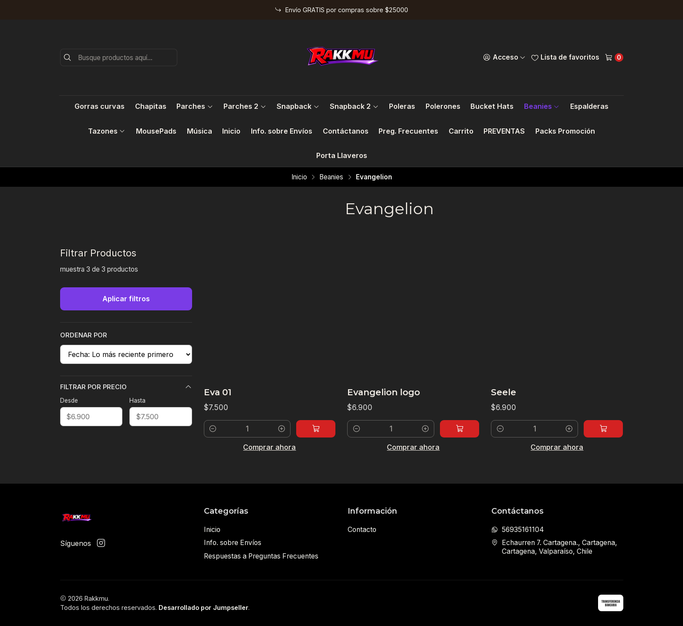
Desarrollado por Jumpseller (203, 607)
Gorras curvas (99, 106)
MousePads (156, 131)
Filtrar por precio (126, 387)
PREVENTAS (504, 131)
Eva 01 (217, 392)
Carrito (461, 131)
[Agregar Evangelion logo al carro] (459, 429)
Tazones (106, 131)
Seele (503, 392)
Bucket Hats (492, 106)
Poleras (402, 106)
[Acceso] (504, 57)
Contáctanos (346, 131)
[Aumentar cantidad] (281, 429)
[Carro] (614, 57)
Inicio (231, 131)
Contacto (362, 529)
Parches (194, 106)
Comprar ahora (269, 447)
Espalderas (589, 106)
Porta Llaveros (341, 155)
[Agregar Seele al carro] (603, 429)
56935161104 (517, 529)
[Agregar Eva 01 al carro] (315, 429)
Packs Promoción (565, 131)
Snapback (298, 106)
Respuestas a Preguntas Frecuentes (261, 556)
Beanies (542, 106)
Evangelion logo (383, 392)
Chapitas (150, 106)
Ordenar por (83, 335)
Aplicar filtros (126, 298)
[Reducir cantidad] (212, 429)
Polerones (443, 106)
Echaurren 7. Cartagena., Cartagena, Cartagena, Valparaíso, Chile (554, 546)
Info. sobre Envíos (281, 131)
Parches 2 (244, 106)
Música (199, 131)
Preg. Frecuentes (408, 131)
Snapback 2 (354, 106)
